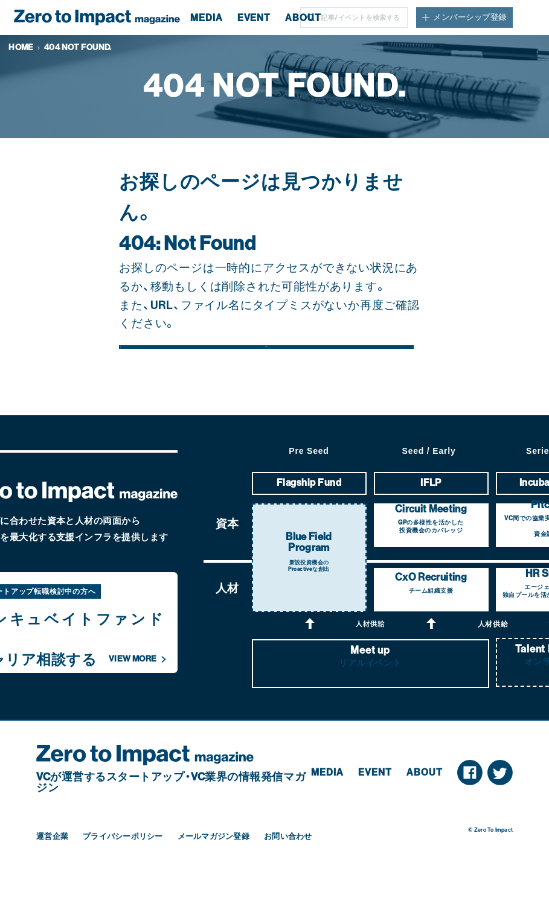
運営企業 (52, 870)
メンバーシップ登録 (470, 17)
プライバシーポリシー (123, 870)
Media (327, 807)
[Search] (362, 17)
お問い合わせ (288, 870)
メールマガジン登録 (213, 870)
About (424, 807)
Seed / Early (429, 486)
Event (375, 807)
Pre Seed (309, 486)
